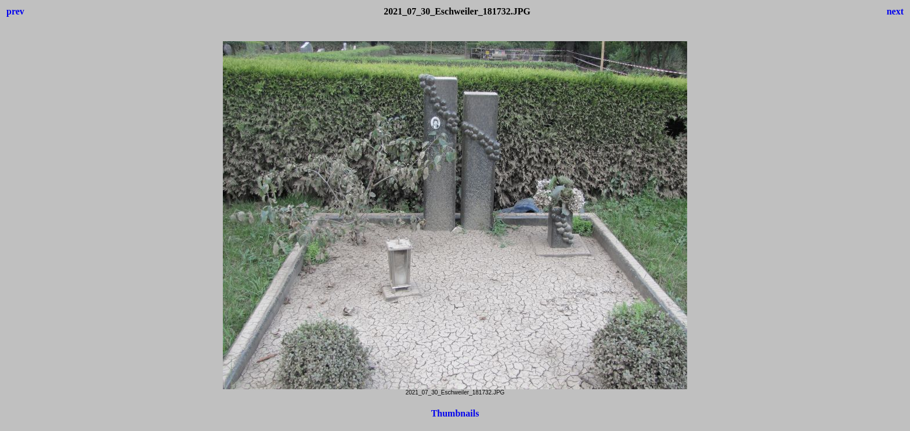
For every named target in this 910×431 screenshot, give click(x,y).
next (895, 11)
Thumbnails (455, 413)
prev (15, 11)
